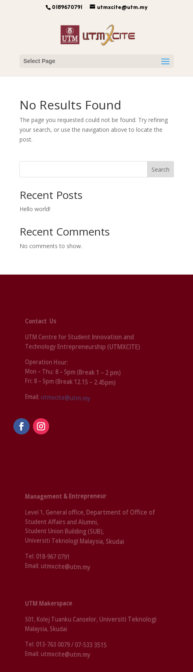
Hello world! (35, 209)
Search (160, 169)
